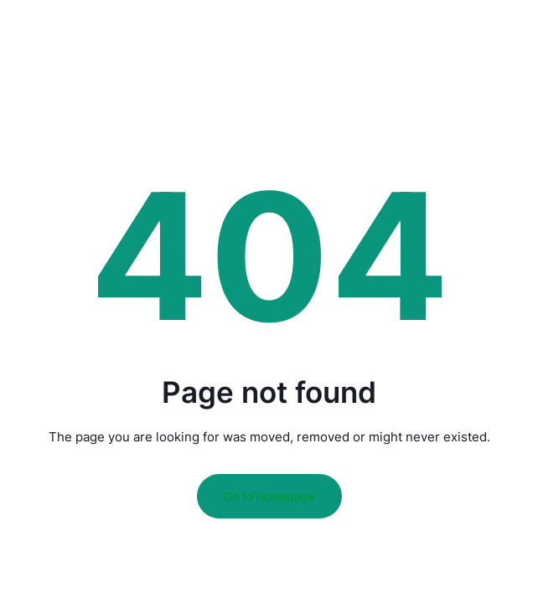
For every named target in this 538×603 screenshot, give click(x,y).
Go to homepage (269, 496)
